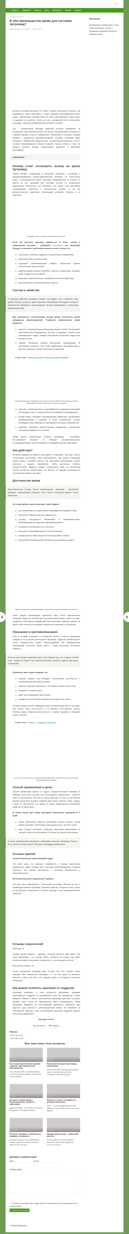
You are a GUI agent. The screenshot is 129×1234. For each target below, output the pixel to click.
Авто (47, 10)
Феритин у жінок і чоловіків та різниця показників (61, 1101)
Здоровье (26, 10)
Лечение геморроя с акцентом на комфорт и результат (25, 1135)
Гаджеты (15, 10)
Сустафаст (58, 245)
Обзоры (78, 10)
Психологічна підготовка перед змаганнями (61, 1065)
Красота (37, 10)
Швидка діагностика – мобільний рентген (62, 1135)
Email (37, 1161)
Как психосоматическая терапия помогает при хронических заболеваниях (25, 1066)
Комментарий (16, 1169)
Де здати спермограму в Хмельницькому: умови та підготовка (22, 1102)
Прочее (68, 10)
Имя (12, 1161)
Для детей (57, 10)
